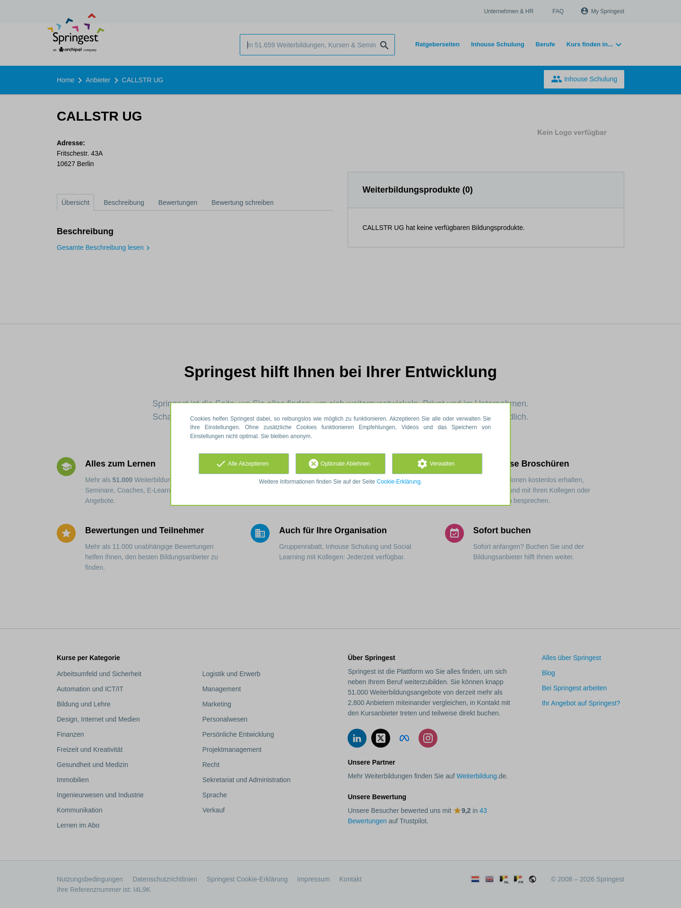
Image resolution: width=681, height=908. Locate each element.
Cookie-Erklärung (399, 481)
